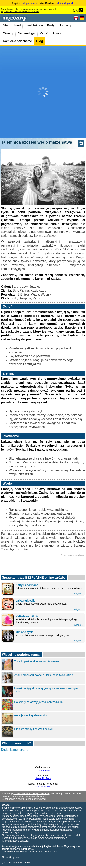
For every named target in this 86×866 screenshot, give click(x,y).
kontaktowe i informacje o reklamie (31, 793)
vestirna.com (43, 770)
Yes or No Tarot (43, 778)
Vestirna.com (50, 851)
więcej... (78, 593)
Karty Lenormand (27, 585)
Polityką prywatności (35, 799)
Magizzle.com (30, 3)
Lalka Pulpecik (25, 600)
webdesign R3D (21, 862)
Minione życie (24, 632)
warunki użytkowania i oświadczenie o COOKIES (29, 10)
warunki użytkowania (35, 796)
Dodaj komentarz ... (14, 749)
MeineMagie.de (65, 3)
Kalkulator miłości (27, 616)
